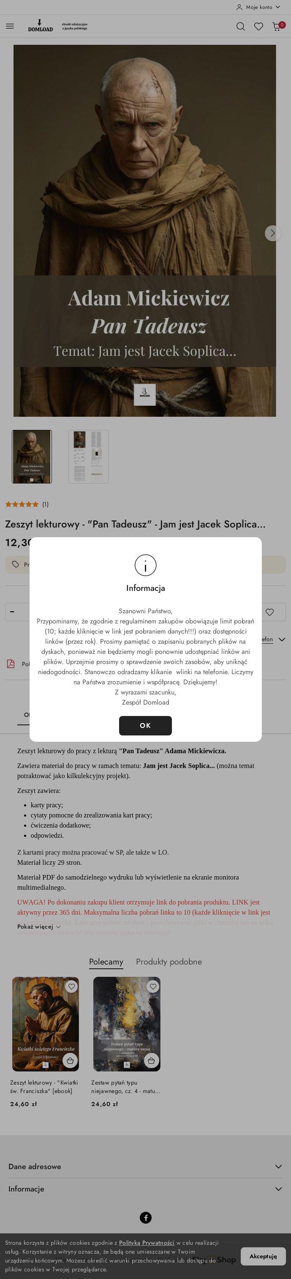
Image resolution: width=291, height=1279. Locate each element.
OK (145, 725)
